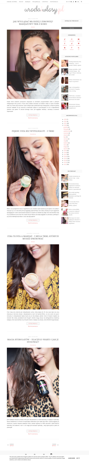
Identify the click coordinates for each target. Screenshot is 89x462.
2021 (65, 123)
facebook (65, 44)
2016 (65, 156)
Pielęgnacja (36, 1)
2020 (65, 125)
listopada (66, 129)
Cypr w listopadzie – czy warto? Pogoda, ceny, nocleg (74, 89)
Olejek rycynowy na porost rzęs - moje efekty (74, 178)
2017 (65, 154)
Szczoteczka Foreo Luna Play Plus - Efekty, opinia (74, 203)
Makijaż (27, 1)
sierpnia (66, 135)
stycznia (66, 148)
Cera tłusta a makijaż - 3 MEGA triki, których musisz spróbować (33, 237)
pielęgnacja (33, 134)
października (67, 131)
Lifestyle (45, 1)
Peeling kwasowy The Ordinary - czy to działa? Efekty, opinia (75, 63)
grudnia (66, 127)
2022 (65, 121)
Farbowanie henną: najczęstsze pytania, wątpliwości (75, 106)
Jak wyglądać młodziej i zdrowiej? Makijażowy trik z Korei (33, 22)
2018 (65, 152)
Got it (78, 458)
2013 (65, 162)
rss (79, 48)
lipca (65, 137)
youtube (78, 40)
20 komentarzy (34, 118)
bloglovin (79, 44)
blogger (64, 48)
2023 (65, 119)
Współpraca (54, 1)
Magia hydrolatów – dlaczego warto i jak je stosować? (33, 340)
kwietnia (66, 143)
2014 (65, 160)
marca (65, 145)
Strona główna (12, 1)
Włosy (21, 1)
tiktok (65, 40)
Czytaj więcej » (33, 115)
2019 (65, 150)
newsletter (71, 44)
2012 (65, 164)
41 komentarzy (34, 434)
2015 (65, 158)
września (66, 133)
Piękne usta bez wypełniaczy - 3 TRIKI (33, 131)
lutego (65, 147)
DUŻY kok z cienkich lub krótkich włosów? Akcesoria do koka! (75, 97)
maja (65, 141)
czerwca (66, 139)
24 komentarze (34, 326)
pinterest (71, 48)
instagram (72, 40)
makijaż (33, 27)
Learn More (71, 458)
